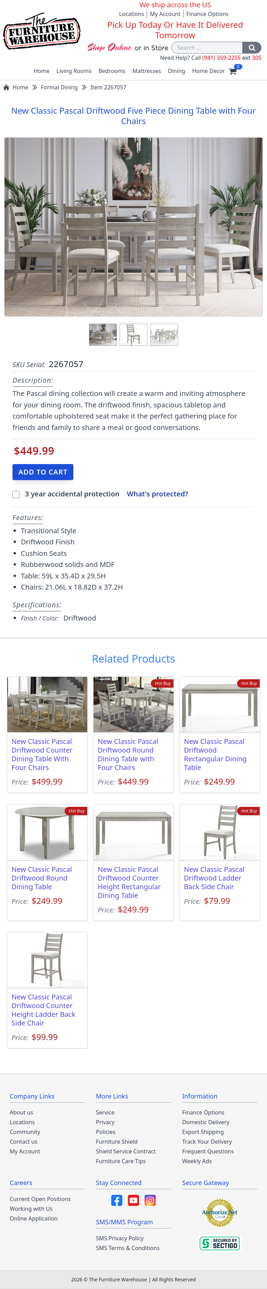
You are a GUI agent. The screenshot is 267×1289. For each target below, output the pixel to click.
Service (105, 1112)
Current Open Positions (40, 1199)
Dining (176, 71)
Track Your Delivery (207, 1141)
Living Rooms (74, 71)
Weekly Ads (197, 1161)
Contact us (24, 1141)
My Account (165, 14)
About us (21, 1112)
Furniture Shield (117, 1141)
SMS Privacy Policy (120, 1238)
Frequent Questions (208, 1151)
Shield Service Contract (126, 1151)
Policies (105, 1132)
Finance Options (207, 14)
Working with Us (31, 1209)
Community (25, 1132)
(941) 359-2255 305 (231, 58)
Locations (131, 14)
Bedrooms (112, 71)
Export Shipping (203, 1132)
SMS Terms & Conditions (128, 1248)
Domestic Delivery (205, 1122)
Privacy (105, 1122)
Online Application (34, 1218)
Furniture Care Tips (121, 1161)
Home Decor (208, 71)
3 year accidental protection (73, 493)
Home (42, 71)
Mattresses (146, 71)
